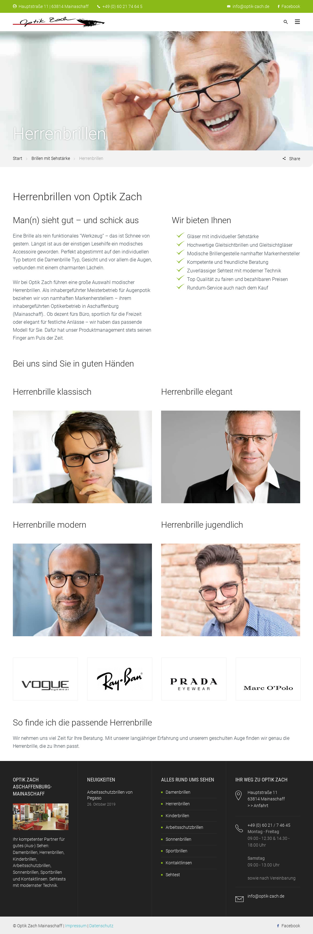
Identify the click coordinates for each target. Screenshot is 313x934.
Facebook (289, 6)
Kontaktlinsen (179, 862)
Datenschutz (101, 925)
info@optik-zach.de (251, 6)
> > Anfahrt (258, 805)
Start (17, 158)
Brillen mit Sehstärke (50, 158)
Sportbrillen (176, 850)
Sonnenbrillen (178, 839)
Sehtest (173, 874)
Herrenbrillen (178, 803)
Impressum (76, 925)
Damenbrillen (178, 792)
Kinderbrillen (177, 815)
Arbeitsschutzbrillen (184, 827)
